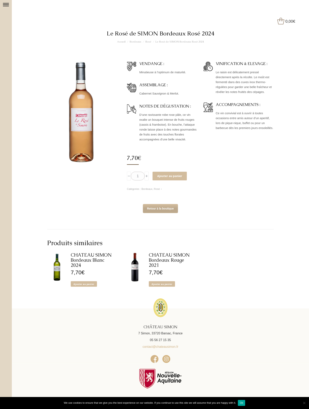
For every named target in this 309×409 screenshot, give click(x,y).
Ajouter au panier (169, 176)
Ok (241, 402)
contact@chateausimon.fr (160, 346)
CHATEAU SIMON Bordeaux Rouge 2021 (169, 260)
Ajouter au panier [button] (84, 284)
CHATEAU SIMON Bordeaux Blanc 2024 (91, 260)
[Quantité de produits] (138, 176)
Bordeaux (147, 188)
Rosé (157, 188)
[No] (304, 403)
